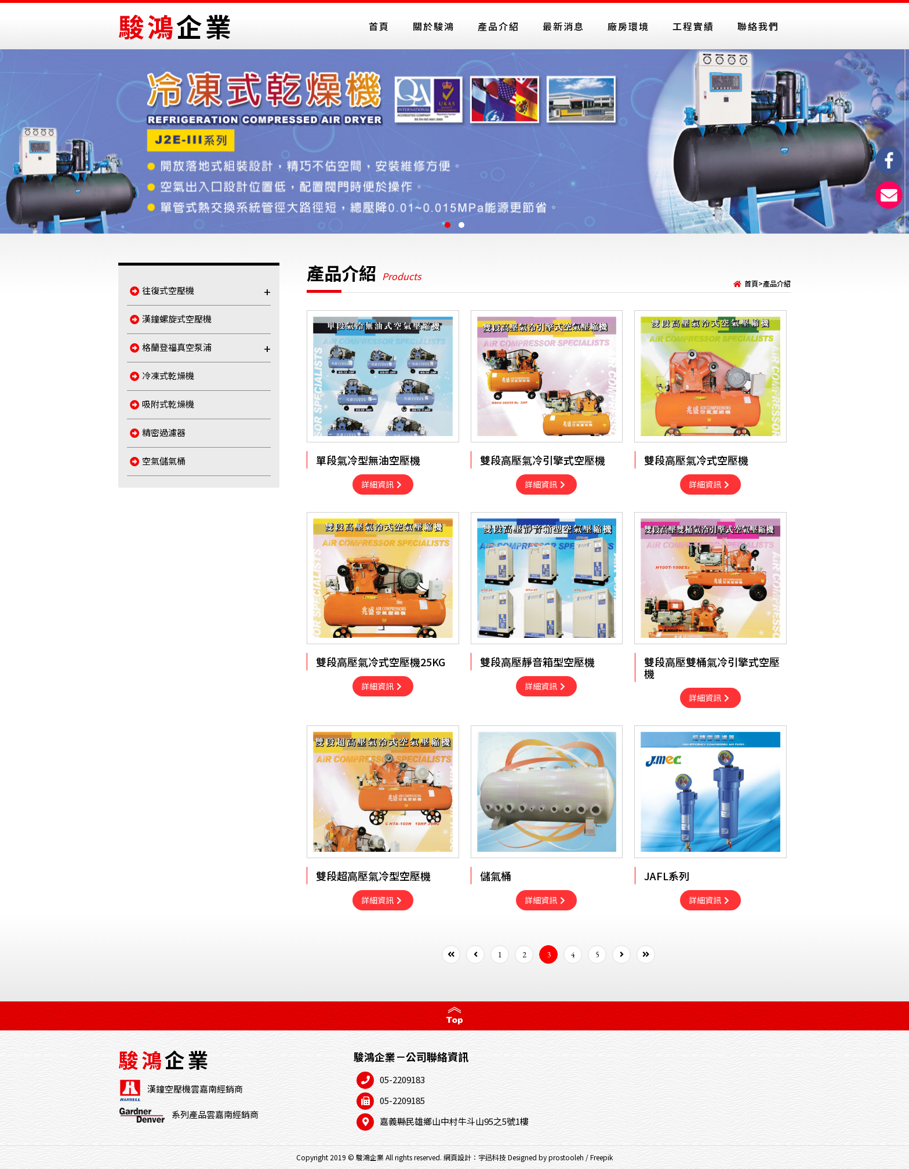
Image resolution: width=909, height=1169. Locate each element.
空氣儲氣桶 (158, 461)
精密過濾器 (158, 432)
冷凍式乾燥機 (162, 375)
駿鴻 (176, 26)
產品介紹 (777, 283)
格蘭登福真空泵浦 (200, 348)
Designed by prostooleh (546, 1157)
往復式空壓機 (200, 291)
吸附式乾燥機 (162, 404)
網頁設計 (457, 1157)
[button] (447, 225)
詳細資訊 (381, 484)
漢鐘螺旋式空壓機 (171, 319)
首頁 (751, 283)
